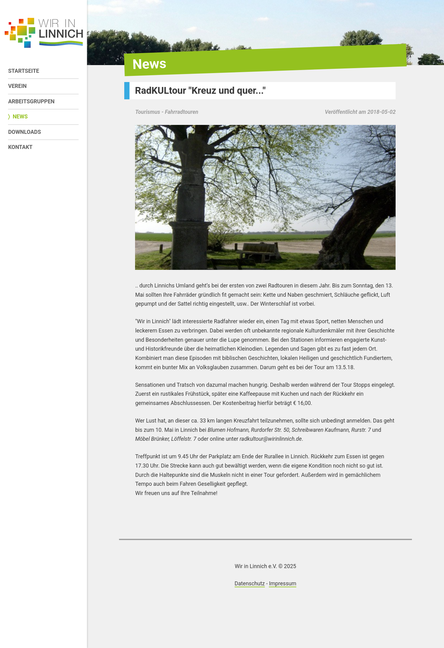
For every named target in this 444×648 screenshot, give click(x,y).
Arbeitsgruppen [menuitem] (31, 101)
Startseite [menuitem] (23, 71)
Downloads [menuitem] (24, 132)
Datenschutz (250, 583)
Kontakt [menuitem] (20, 147)
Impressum (282, 583)
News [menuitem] (20, 117)
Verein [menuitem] (17, 86)
